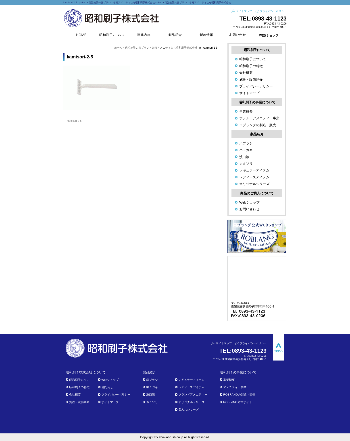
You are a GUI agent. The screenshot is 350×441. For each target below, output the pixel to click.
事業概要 (246, 111)
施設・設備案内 (79, 402)
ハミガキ (246, 150)
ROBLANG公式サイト (237, 402)
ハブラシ (246, 143)
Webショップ (249, 202)
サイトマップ (244, 11)
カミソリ (246, 163)
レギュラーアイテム (254, 170)
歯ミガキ (152, 387)
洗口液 (244, 157)
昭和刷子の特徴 (251, 66)
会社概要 (246, 72)
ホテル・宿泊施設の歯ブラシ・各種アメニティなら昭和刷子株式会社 (155, 47)
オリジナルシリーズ (254, 184)
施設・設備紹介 (251, 79)
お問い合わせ (249, 209)
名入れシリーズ (188, 409)
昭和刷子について (252, 59)
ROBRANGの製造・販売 (239, 394)
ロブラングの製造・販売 (257, 125)
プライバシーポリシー (273, 11)
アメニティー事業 (234, 387)
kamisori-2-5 (72, 120)
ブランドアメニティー (192, 394)
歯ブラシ (152, 379)
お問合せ (107, 387)
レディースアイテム (254, 177)
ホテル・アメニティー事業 (259, 118)
